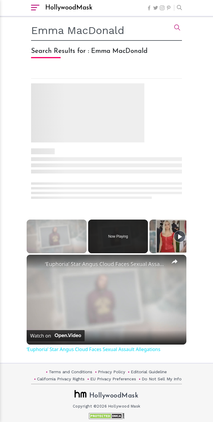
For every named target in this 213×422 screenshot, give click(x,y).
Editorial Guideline (149, 371)
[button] (178, 8)
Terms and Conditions (70, 371)
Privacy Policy (111, 371)
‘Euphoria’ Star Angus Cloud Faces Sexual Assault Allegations (105, 263)
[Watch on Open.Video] (56, 335)
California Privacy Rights (61, 378)
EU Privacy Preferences (113, 378)
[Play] (179, 236)
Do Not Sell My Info (162, 378)
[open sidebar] (35, 8)
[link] (36, 264)
